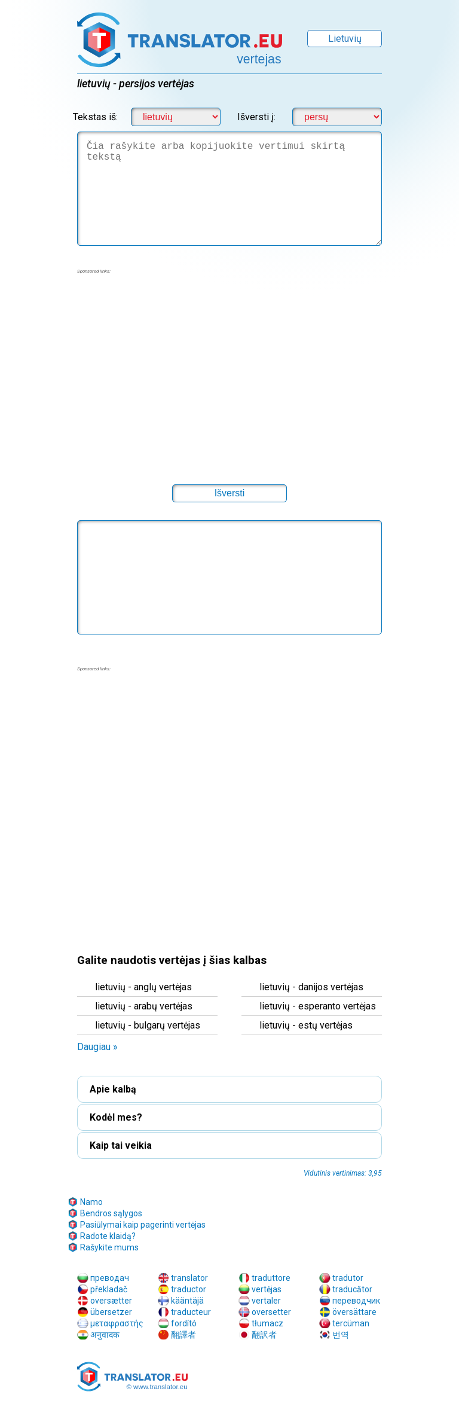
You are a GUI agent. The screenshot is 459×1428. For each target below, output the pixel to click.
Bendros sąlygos (111, 1213)
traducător (352, 1289)
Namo (91, 1202)
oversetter (271, 1312)
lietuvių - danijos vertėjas (311, 987)
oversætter (111, 1300)
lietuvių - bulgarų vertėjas (147, 1025)
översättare (354, 1312)
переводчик (356, 1300)
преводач (109, 1278)
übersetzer (111, 1312)
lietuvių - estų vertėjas (306, 1025)
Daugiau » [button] (97, 1046)
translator (189, 1278)
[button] (229, 493)
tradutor (347, 1278)
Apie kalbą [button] (113, 1089)
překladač (108, 1289)
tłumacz (267, 1323)
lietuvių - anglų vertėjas (143, 987)
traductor (188, 1289)
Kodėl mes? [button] (116, 1117)
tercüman (350, 1323)
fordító (184, 1323)
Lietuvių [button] (345, 38)
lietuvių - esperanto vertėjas (317, 1006)
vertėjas (266, 1289)
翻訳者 (264, 1334)
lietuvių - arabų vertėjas (143, 1006)
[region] (229, 371)
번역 (340, 1334)
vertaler (266, 1300)
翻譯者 (183, 1334)
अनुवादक (105, 1334)
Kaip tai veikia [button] (121, 1145)
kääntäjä (187, 1300)
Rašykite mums (109, 1247)
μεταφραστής (116, 1323)
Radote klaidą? (108, 1236)
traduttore (271, 1278)
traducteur (191, 1312)
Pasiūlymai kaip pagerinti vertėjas (143, 1224)
